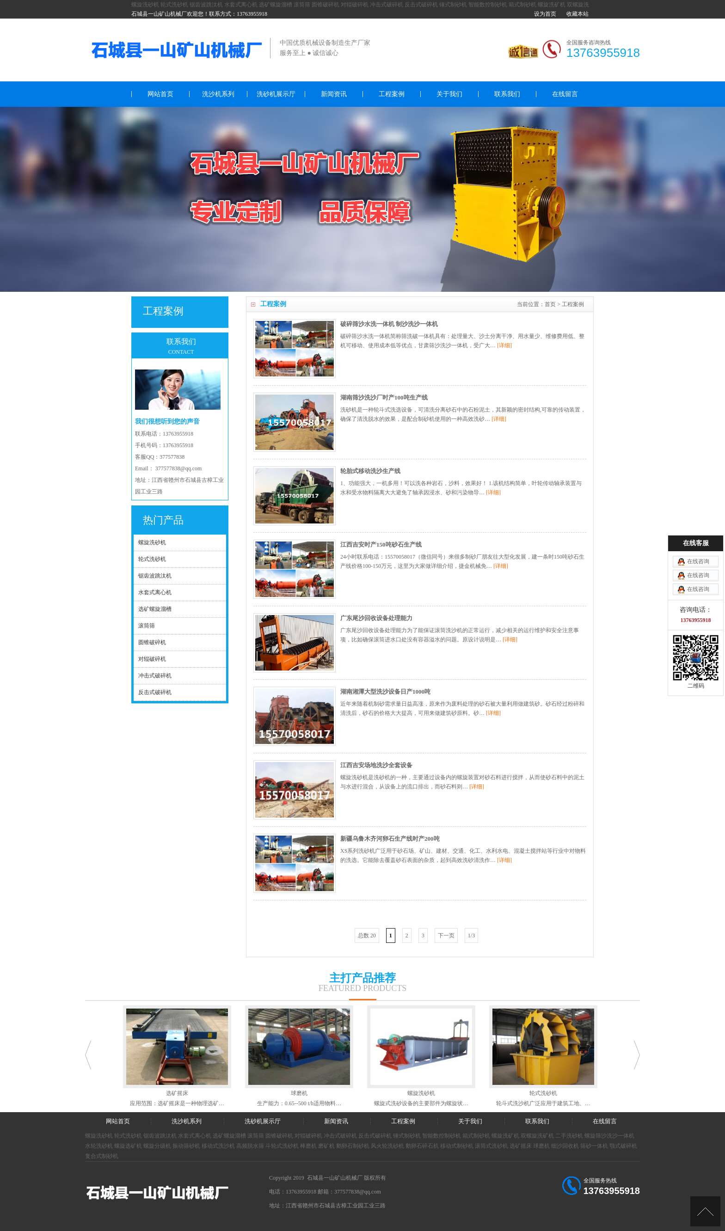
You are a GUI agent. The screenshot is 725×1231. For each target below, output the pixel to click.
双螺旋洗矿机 (537, 1136)
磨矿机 (326, 1146)
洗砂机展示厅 (276, 94)
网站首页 (160, 94)
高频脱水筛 (250, 1146)
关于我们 (449, 94)
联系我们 (507, 94)
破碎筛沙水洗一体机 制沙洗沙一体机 (389, 323)
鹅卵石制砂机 (352, 1146)
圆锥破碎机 (325, 4)
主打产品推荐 (362, 978)
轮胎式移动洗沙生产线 (370, 471)
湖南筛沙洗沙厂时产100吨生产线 (384, 397)
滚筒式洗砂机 (491, 1146)
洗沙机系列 (218, 94)
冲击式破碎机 (386, 4)
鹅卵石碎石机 (422, 1146)
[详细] (504, 345)
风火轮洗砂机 (387, 1146)
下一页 (446, 935)
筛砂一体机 (594, 1146)
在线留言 (565, 94)
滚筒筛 (302, 4)
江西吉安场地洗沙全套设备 (376, 765)
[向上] (705, 1211)
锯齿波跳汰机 (206, 4)
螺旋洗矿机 (551, 4)
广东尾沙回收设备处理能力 (376, 618)
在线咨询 (698, 561)
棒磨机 (308, 1146)
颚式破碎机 (623, 1146)
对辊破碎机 (355, 4)
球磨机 (541, 1146)
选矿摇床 (521, 1146)
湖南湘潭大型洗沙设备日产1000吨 (385, 691)
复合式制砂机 (101, 1156)
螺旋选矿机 (128, 1146)
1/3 (471, 935)
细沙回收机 (565, 1146)
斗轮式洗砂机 (282, 1146)
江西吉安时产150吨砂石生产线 (381, 544)
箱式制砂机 (522, 4)
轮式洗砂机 (174, 4)
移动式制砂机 (456, 1146)
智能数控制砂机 (487, 4)
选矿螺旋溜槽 (275, 4)
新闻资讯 (334, 94)
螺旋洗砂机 (145, 4)
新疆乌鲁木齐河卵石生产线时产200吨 (390, 838)
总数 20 (367, 935)
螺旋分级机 (157, 1146)
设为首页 (545, 14)
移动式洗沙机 (218, 1146)
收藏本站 (577, 14)
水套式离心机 (241, 4)
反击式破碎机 (421, 4)
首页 (550, 304)
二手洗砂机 (569, 1136)
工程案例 (392, 94)
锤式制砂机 (453, 4)
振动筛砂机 (186, 1146)
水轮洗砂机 (99, 1146)
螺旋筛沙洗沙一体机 (609, 1136)
